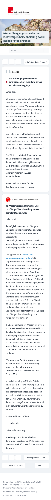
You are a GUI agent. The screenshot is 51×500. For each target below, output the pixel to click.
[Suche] (41, 50)
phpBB (16, 482)
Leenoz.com (24, 484)
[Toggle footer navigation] (3, 475)
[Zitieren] (43, 72)
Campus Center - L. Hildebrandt (25, 199)
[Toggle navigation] (48, 9)
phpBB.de (31, 487)
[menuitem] (8, 491)
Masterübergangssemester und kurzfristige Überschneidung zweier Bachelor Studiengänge (25, 82)
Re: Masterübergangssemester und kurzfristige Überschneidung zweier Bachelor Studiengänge (22, 209)
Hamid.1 (15, 72)
